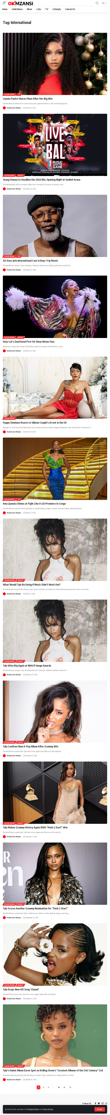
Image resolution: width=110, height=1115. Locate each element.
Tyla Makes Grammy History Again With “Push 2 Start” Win (35, 827)
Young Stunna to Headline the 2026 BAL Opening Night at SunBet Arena (41, 179)
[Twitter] (99, 1104)
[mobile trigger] (5, 3)
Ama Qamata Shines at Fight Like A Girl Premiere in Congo (34, 503)
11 (64, 1087)
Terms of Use (47, 1109)
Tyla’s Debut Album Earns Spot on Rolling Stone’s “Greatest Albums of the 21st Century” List (53, 1070)
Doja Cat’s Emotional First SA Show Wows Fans (28, 341)
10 (59, 1087)
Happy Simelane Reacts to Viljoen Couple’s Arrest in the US (35, 422)
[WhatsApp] (106, 1104)
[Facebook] (95, 1104)
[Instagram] (103, 1104)
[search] (97, 3)
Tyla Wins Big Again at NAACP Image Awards (27, 665)
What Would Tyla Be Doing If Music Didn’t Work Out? (31, 584)
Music (20, 175)
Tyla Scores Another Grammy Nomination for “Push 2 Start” (35, 908)
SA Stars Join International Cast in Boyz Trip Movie (30, 260)
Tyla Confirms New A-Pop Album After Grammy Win (30, 746)
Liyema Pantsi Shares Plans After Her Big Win (27, 98)
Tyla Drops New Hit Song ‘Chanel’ (21, 989)
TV (19, 94)
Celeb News (9, 94)
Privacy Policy (33, 1109)
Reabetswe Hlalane (14, 108)
